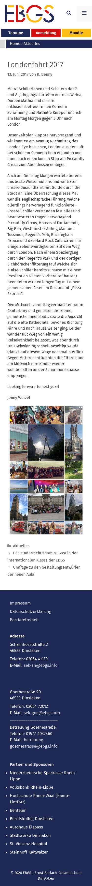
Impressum (20, 603)
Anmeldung (46, 32)
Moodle (76, 32)
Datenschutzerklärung (30, 611)
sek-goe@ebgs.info (42, 712)
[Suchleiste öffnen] (69, 13)
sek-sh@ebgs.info (41, 665)
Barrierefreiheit (24, 619)
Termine (15, 32)
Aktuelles (21, 546)
